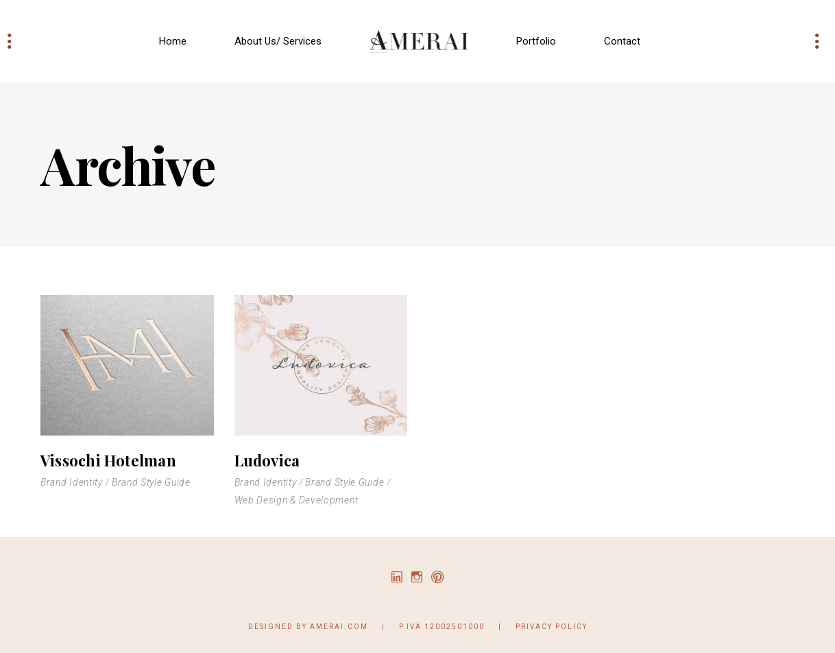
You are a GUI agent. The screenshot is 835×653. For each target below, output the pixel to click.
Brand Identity (71, 482)
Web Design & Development (296, 500)
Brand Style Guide (151, 482)
